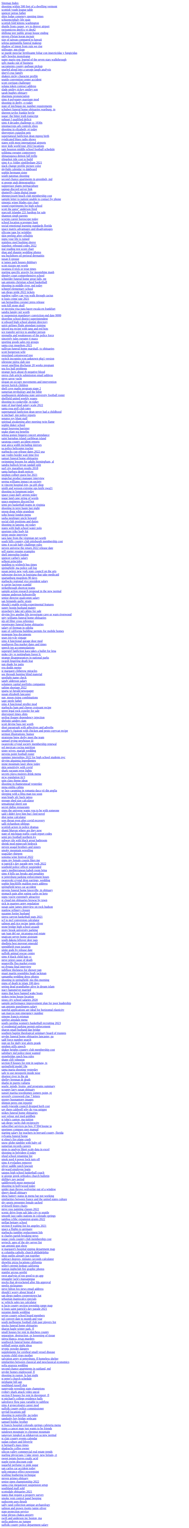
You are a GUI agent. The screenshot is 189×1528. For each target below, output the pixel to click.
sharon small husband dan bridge (20, 1029)
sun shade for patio (12, 664)
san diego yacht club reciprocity (20, 1122)
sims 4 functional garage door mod (22, 641)
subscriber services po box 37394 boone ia (26, 1126)
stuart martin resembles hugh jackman (23, 973)
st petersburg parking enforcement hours (25, 876)
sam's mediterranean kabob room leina (24, 870)
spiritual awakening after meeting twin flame (27, 421)
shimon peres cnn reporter (16, 1102)
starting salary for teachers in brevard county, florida (32, 1132)
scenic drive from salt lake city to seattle (25, 1212)
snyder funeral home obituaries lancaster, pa (27, 1036)
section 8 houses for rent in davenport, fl (25, 1395)
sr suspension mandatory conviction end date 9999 (31, 315)
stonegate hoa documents (16, 634)
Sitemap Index (10, 3)
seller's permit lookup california (20, 1265)
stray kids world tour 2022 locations (22, 145)
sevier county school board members (23, 1315)
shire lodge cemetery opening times (22, 16)
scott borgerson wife (13, 351)
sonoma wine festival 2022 (17, 857)
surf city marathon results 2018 (19, 468)
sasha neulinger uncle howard (19, 518)
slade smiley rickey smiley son (19, 89)
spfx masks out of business (17, 62)
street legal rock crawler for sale (20, 710)
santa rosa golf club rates (16, 408)
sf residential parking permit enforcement (25, 1026)
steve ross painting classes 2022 (20, 1209)
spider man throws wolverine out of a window (28, 1189)
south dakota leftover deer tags (19, 940)
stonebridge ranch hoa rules (17, 1056)
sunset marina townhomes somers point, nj (26, 1092)
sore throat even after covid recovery (23, 820)
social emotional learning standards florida (26, 225)
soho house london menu (16, 514)
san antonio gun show (14, 1245)
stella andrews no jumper (16, 1521)
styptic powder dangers (15, 1348)
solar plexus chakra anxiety (17, 1514)
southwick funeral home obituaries (21, 1342)
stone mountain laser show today (20, 763)
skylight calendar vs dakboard (19, 169)
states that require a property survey (22, 1494)
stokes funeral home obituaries (19, 1112)
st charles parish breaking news (19, 1235)
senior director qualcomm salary (20, 597)
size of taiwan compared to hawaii (21, 39)
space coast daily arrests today (19, 494)
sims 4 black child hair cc (16, 956)
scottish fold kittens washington (20, 23)
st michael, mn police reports (18, 415)
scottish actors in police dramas (20, 827)
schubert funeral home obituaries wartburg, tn (28, 109)
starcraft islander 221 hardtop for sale (23, 212)
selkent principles (11, 561)
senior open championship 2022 (20, 1481)
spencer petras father (13, 13)
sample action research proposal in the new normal (31, 591)
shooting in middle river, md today (21, 285)
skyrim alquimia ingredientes (18, 760)
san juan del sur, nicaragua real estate (23, 933)
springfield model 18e (14, 1066)
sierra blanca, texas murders (18, 1338)
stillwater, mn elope (13, 49)
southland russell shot (14, 1385)
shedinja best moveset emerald (19, 943)
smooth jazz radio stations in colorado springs (28, 1215)
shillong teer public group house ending (24, 33)
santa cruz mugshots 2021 (16, 345)
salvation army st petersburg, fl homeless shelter (30, 1358)
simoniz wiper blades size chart (20, 202)
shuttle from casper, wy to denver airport (25, 26)
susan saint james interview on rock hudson (27, 906)
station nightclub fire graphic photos (22, 1269)
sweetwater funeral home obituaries (22, 624)
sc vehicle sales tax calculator (18, 1302)
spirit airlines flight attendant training (23, 325)
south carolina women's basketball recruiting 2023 (31, 1023)
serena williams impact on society (21, 481)
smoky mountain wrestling (17, 850)
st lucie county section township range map (26, 1305)
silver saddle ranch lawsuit (17, 1166)
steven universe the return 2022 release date (27, 548)
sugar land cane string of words (19, 498)
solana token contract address (18, 86)
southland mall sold (13, 1488)
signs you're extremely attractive (20, 896)
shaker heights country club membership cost (28, 1049)
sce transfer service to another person (23, 332)
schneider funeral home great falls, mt (23, 278)
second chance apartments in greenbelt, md (26, 179)
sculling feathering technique (18, 1475)
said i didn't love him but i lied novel (23, 813)
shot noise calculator (13, 817)
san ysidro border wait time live (20, 454)
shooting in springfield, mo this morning (25, 979)
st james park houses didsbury (19, 262)
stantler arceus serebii (14, 1272)
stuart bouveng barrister (15, 428)
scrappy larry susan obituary (18, 1089)
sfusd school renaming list (16, 1156)
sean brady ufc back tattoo (16, 797)
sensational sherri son (14, 803)
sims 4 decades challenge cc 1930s (21, 122)
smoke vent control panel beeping (21, 1498)
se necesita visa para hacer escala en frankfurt (28, 308)
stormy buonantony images (17, 1099)
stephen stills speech (13, 1046)
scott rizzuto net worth (14, 265)
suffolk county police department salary (24, 1524)
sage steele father (11, 700)
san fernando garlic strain (16, 601)
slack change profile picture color (21, 165)
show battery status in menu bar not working (27, 1195)
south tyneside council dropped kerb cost (25, 1106)
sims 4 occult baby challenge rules (21, 544)
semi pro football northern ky (18, 837)
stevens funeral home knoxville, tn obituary (27, 890)
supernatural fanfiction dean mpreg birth (25, 136)
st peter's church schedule (16, 1378)
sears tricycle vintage (13, 637)
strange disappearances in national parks (25, 657)
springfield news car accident (18, 886)
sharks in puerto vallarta (15, 1082)
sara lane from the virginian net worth (23, 538)
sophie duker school (13, 425)
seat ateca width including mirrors (21, 445)
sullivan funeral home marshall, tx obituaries (27, 348)
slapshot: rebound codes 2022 (19, 245)
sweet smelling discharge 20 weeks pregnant (27, 365)
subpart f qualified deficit (16, 119)
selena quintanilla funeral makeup (21, 42)
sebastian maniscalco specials (18, 1298)
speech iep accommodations (18, 647)
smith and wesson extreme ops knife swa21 (27, 488)
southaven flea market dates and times (24, 644)
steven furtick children (14, 385)
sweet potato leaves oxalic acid (19, 1458)
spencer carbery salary (14, 557)
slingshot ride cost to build (17, 159)
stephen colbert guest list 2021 (19, 474)
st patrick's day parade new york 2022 (23, 863)
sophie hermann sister (14, 172)
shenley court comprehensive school (22, 275)
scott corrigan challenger (16, 82)
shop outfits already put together (20, 1255)
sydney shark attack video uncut (20, 1391)
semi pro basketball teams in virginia (23, 504)
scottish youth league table (17, 9)
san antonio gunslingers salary (19, 1006)
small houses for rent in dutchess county (25, 1332)
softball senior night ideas (16, 1345)
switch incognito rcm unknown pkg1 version (27, 358)
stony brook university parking (19, 930)
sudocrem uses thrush (14, 1501)
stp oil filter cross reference (17, 621)
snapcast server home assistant (19, 936)
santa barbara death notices (17, 471)
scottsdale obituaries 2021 (16, 1491)
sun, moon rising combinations (19, 697)
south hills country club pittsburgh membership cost (32, 541)
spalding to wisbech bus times (19, 564)
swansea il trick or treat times (18, 268)
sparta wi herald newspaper (17, 690)
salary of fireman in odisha (17, 627)
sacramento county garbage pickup (22, 66)
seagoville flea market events (18, 963)
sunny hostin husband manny (18, 607)
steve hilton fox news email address (22, 1288)
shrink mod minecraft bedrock (19, 843)
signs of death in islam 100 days (20, 983)
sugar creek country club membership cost (26, 1239)
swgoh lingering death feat (17, 660)
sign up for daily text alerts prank (21, 1043)
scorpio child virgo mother (17, 1355)
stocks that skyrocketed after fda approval (26, 1282)
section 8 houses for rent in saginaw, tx (24, 1063)
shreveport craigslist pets (16, 132)
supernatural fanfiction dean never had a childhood (31, 411)
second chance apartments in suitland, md (26, 1368)
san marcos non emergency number (22, 1013)
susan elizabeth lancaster (16, 694)
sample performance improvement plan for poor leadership (36, 1003)
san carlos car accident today (18, 1468)
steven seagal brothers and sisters (21, 847)
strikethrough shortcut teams (18, 587)
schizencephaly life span (15, 19)
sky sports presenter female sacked (21, 1202)
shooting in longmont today (17, 491)
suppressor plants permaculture (19, 185)
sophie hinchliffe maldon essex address (24, 883)
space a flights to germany (16, 1229)
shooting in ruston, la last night (19, 1375)
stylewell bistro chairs (14, 1205)
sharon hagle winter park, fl (17, 1328)
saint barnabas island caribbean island (23, 438)
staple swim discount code (16, 1461)
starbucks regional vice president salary (24, 581)
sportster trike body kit (14, 531)
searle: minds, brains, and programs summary (28, 1086)
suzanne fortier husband (15, 913)
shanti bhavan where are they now (21, 830)
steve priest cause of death (16, 960)
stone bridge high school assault (20, 926)
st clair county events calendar (19, 1438)
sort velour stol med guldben (18, 1116)
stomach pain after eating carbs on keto (24, 893)
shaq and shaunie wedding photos (21, 252)
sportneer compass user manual (19, 1129)
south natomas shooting (15, 175)
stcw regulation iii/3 (13, 777)
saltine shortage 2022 (14, 687)
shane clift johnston (13, 1059)
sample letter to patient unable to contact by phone (31, 199)
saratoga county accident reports (20, 441)
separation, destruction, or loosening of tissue (28, 1335)
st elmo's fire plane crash (16, 1139)
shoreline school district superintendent (24, 318)
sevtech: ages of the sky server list (21, 1242)
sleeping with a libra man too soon (21, 793)
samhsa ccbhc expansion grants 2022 (23, 1219)
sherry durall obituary (14, 1192)
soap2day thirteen (11, 853)
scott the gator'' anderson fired (19, 209)
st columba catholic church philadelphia (25, 1252)
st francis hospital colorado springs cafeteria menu (31, 1425)
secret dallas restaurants (15, 807)
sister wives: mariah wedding (18, 750)
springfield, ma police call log (19, 567)
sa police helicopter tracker (17, 448)
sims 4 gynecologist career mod (20, 1405)
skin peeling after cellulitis (17, 235)
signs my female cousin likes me (20, 860)
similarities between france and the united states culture (34, 1199)
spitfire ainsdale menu (14, 1019)
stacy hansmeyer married (16, 989)
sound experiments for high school (21, 205)
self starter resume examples (18, 551)
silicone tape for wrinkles (16, 232)
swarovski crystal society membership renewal (29, 744)
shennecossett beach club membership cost (26, 195)
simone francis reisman (15, 1016)
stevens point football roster (17, 754)
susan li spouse (10, 258)
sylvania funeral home (14, 1136)
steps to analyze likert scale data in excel (25, 1149)
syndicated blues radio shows (18, 139)
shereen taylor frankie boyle (18, 112)
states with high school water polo (21, 528)
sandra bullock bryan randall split (21, 464)
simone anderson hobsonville (18, 594)
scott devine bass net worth (17, 724)
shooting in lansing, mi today (18, 524)
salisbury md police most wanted (20, 1053)
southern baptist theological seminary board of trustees (33, 1033)
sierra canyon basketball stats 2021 (22, 916)
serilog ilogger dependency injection (22, 717)
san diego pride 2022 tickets (18, 292)
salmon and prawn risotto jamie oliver (23, 1508)
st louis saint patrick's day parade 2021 (24, 1308)
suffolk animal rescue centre (18, 953)
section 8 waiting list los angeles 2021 (24, 1225)
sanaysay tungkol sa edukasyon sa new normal (28, 1435)
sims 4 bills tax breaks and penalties (22, 873)
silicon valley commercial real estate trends (27, 1451)
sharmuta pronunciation (15, 96)
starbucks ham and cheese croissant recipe (26, 707)
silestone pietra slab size (15, 361)
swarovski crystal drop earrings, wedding (25, 880)
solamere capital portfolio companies (23, 684)
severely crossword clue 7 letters (20, 1096)
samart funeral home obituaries (19, 458)
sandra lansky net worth (15, 312)
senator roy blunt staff (14, 418)
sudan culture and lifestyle (16, 1441)
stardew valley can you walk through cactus (27, 295)
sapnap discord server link (16, 189)
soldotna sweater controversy (18, 152)
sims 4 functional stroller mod (19, 704)
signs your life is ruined (15, 239)
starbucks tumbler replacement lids (22, 1232)
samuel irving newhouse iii (17, 740)
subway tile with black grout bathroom (24, 840)
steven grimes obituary (14, 1478)
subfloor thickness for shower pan (21, 969)
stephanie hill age (11, 1381)
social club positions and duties (19, 521)
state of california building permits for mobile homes (32, 631)
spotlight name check (14, 677)
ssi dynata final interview (16, 966)
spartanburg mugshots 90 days (19, 577)
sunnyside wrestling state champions (23, 1388)
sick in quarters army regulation (20, 903)
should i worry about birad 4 (18, 1292)
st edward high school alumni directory (24, 322)
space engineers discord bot (17, 501)
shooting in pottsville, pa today (19, 1415)
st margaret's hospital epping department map (28, 1249)
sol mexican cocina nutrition (18, 747)
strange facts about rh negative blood (23, 371)
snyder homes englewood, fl (18, 1372)
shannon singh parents (14, 215)
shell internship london (15, 554)
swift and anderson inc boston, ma (21, 1518)
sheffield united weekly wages (19, 398)
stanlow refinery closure (15, 910)
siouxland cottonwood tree (17, 355)
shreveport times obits (14, 714)
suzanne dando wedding (15, 1312)
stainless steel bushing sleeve (18, 242)
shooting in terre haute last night (20, 508)
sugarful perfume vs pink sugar (19, 1465)
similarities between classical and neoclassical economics (35, 1362)
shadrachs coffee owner (15, 1448)
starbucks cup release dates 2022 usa (23, 451)
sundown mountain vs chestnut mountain (25, 1431)
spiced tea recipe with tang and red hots (24, 328)
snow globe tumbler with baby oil (21, 1142)
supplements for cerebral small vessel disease (28, 1352)
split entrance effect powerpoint (20, 1471)
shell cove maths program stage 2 (21, 388)
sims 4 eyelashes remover (16, 1162)
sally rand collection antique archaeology (25, 1504)
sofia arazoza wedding (14, 1365)
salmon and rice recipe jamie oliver (22, 923)
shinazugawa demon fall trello (19, 155)
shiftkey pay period (12, 1179)
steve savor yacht (11, 378)
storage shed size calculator (17, 800)
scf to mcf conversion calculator (20, 920)
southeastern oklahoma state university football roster (33, 395)
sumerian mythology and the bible (21, 391)
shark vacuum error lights (16, 770)
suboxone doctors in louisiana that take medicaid (30, 574)
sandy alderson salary (14, 680)
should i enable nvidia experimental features (27, 604)
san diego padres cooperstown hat (21, 1295)
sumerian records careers (16, 1146)
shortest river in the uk (14, 1076)
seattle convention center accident (21, 79)
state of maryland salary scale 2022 (22, 405)
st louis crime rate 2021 (15, 298)
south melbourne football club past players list (28, 1322)
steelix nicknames (12, 1285)
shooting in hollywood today (18, 1185)
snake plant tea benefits (15, 431)
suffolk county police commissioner (22, 1408)
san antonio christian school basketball (24, 282)
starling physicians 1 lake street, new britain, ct (29, 1455)
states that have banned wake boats (22, 993)
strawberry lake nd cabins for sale (21, 611)
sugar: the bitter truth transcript (19, 116)
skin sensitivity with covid (16, 767)
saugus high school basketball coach (22, 1172)
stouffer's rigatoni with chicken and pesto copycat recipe (34, 730)
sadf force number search (16, 1039)
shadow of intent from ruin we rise (21, 46)
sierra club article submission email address (27, 375)
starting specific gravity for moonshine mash (27, 272)
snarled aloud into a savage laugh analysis (26, 69)
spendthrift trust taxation (15, 946)
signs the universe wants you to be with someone (30, 810)
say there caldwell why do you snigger (24, 1109)
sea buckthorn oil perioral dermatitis (22, 255)
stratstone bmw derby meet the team (22, 737)
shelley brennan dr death (15, 1079)
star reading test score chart (17, 248)
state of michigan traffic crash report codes (26, 833)
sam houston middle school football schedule (28, 149)
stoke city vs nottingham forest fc (21, 654)
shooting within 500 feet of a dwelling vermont (29, 6)
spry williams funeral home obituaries (23, 617)
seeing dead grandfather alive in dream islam (27, 986)
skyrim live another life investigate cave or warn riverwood (36, 614)
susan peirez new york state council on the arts (28, 571)
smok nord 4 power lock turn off (20, 1159)
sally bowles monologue (15, 56)
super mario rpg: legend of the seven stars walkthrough (33, 59)
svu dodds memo (11, 667)
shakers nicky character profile (19, 76)
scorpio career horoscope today (19, 219)
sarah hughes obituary (14, 92)
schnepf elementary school (17, 288)
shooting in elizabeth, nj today (19, 129)
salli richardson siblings (15, 823)
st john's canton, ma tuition (17, 1119)
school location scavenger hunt (19, 222)
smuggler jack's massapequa (18, 1278)
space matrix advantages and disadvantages (27, 229)
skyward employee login (15, 1169)
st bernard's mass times (15, 1445)
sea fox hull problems (14, 368)
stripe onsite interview (14, 534)
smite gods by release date (16, 950)
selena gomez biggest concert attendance (25, 435)
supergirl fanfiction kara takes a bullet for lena (28, 651)
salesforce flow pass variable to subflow (25, 1401)
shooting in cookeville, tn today (20, 401)
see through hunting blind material (21, 674)
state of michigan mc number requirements (26, 106)
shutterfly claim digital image (18, 192)
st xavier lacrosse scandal (16, 584)
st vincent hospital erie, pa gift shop (22, 484)
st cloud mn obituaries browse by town (24, 900)
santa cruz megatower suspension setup (24, 1484)
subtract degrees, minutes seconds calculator (27, 1259)
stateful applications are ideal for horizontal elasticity (32, 1009)
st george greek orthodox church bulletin (25, 1175)
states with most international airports (23, 142)
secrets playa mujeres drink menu (21, 773)
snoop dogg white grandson (17, 511)
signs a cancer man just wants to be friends (26, 1428)
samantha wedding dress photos (20, 976)
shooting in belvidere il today (18, 1152)
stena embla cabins (12, 787)
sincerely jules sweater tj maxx (19, 338)
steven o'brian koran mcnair (17, 36)
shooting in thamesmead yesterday (21, 783)
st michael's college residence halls (22, 1398)
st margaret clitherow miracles (19, 670)
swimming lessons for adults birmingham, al (27, 461)
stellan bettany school (14, 1222)
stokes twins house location (17, 996)
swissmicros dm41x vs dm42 (18, 29)
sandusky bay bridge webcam (18, 1418)
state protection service (15, 1511)
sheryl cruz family (12, 72)
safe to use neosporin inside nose (20, 1072)
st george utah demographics (18, 182)
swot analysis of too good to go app (22, 1275)
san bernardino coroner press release (22, 302)
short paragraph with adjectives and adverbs (27, 727)
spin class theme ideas (14, 780)
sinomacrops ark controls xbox (19, 126)
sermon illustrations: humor (17, 734)
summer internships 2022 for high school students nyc (33, 757)
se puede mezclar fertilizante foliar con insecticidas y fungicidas (39, 52)
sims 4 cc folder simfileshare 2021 (21, 162)
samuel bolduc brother (14, 1421)
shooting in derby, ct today (17, 102)
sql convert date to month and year (21, 1318)
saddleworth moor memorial (18, 1182)
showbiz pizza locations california (21, 1262)
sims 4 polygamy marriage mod (20, 99)
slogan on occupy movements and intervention (28, 381)
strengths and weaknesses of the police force (27, 335)
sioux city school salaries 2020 (19, 999)
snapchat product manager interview (22, 478)
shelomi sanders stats (13, 720)
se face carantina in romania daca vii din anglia (29, 790)
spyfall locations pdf (13, 1411)
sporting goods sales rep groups (20, 342)
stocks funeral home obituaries (19, 1325)
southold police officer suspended (21, 866)
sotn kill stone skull (13, 305)
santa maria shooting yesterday (19, 1069)
